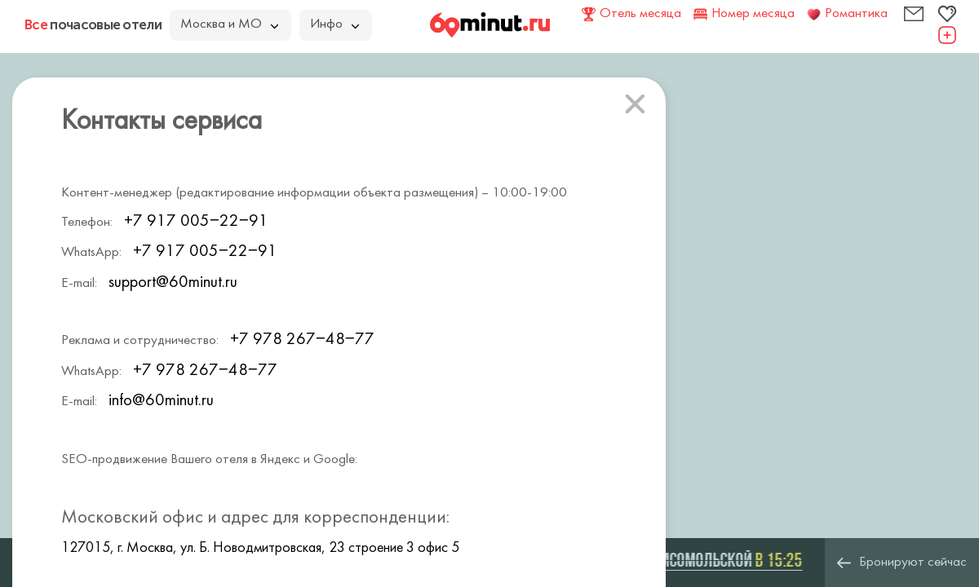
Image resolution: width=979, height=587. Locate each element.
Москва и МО (229, 24)
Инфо (334, 24)
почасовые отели (93, 24)
